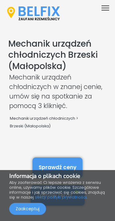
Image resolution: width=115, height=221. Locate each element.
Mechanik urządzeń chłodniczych (42, 118)
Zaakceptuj (28, 209)
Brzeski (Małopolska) (30, 126)
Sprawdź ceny (57, 167)
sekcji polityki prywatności (60, 197)
